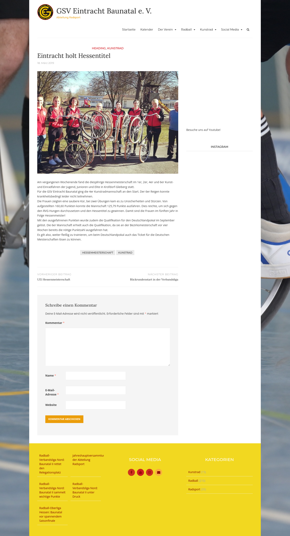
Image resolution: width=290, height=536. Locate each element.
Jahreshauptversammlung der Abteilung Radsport (89, 460)
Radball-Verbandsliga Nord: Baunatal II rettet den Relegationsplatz (51, 464)
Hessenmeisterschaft (97, 252)
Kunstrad (206, 29)
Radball (186, 29)
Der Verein (165, 29)
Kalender (146, 29)
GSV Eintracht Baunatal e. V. (104, 10)
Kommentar (54, 323)
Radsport (194, 489)
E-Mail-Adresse (52, 392)
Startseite (129, 29)
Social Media (230, 29)
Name (50, 375)
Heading (99, 48)
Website (51, 405)
